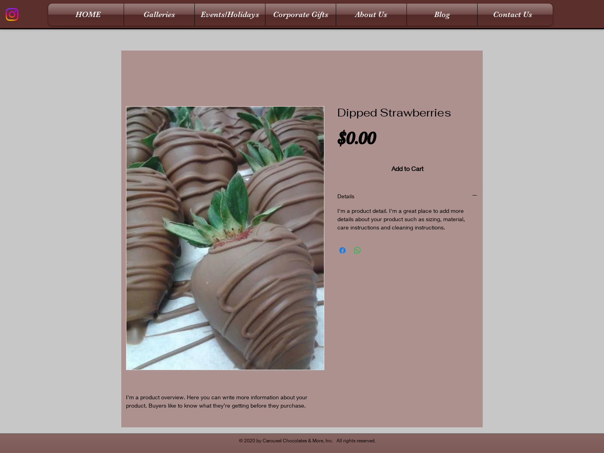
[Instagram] (12, 14)
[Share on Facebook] (342, 250)
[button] (159, 15)
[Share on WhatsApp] (357, 250)
